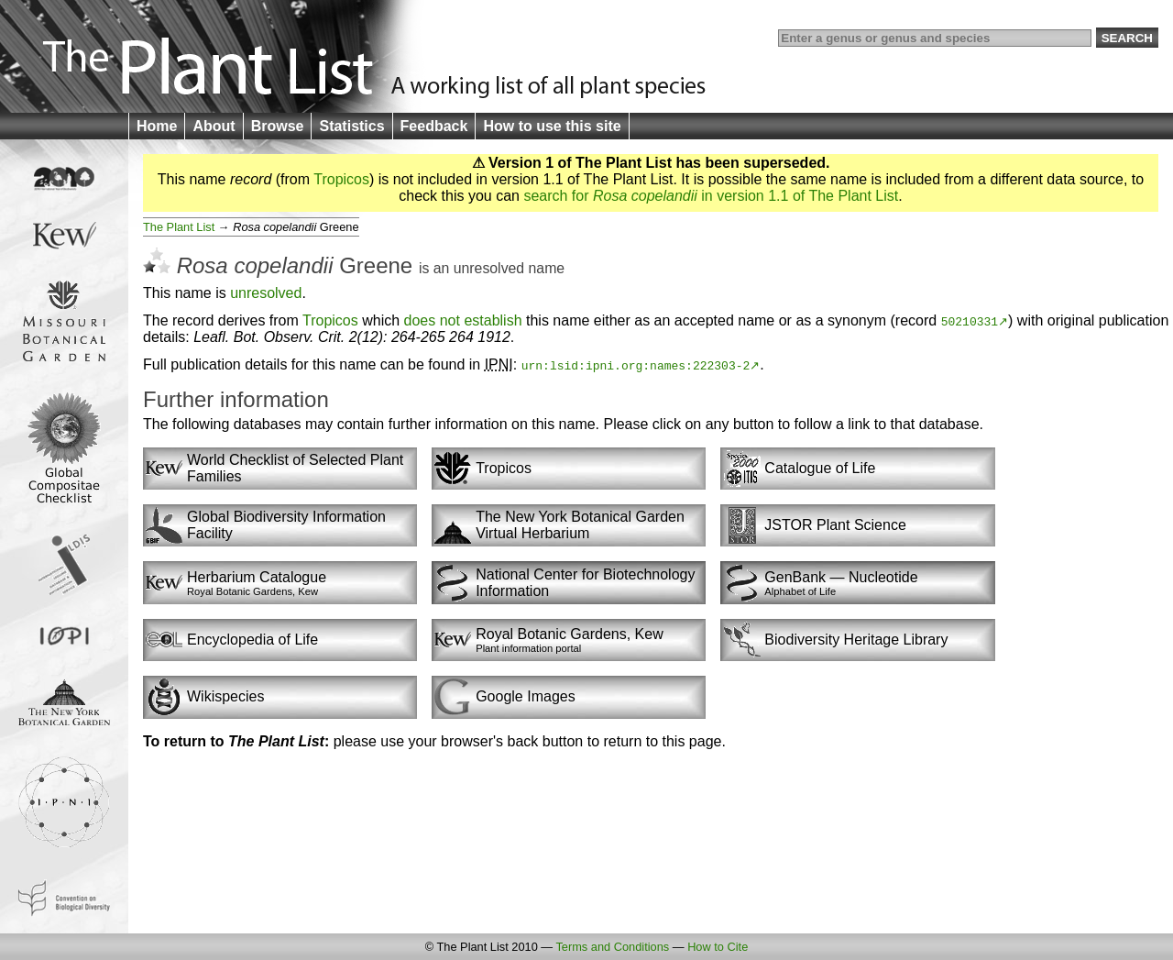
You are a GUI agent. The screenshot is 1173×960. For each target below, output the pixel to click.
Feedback (434, 126)
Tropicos (341, 179)
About (213, 126)
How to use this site (551, 126)
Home (157, 126)
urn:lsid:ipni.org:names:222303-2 (636, 365)
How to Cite (717, 947)
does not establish (463, 320)
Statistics (351, 126)
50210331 (969, 321)
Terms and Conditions (612, 947)
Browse (277, 126)
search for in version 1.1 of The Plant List (710, 196)
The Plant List (178, 227)
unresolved (489, 268)
